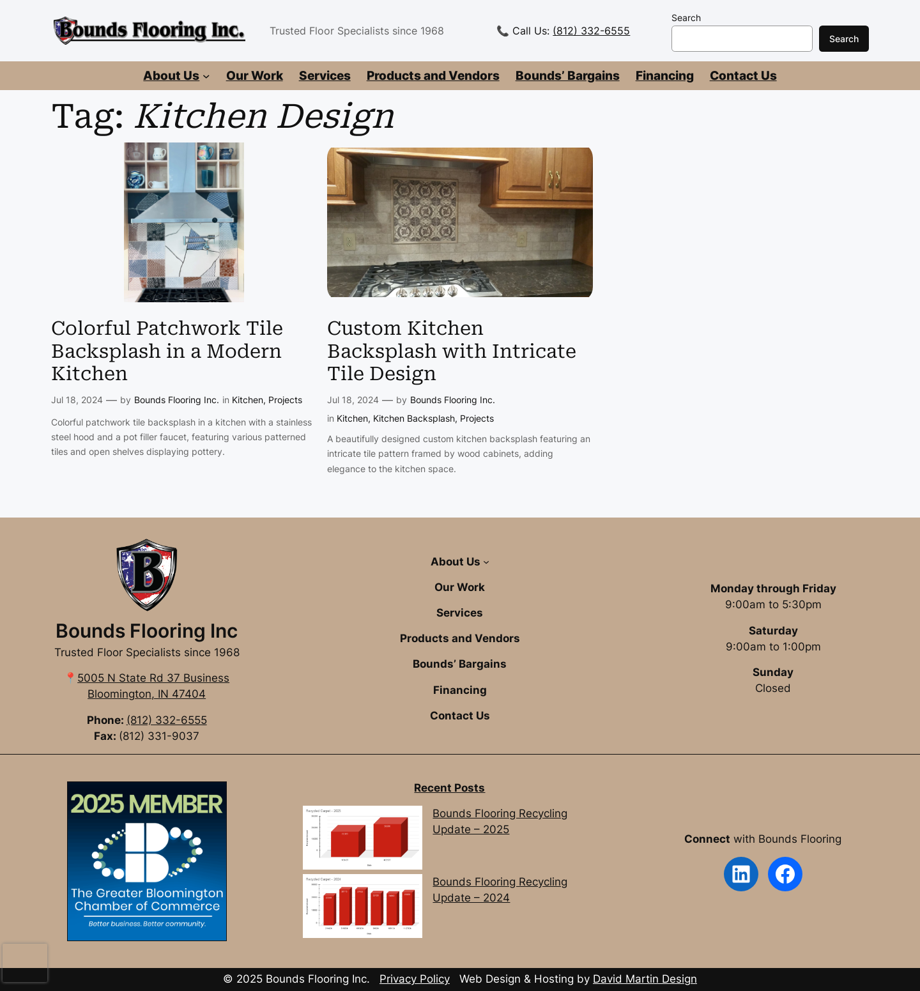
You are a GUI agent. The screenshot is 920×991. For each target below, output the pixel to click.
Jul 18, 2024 (77, 399)
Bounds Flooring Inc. (176, 399)
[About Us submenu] (206, 76)
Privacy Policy (414, 978)
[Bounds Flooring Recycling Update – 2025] (362, 840)
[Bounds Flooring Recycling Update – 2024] (362, 908)
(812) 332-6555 (591, 30)
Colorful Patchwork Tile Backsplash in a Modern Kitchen (167, 351)
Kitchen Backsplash (414, 418)
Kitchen (247, 399)
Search (686, 17)
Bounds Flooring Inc (147, 630)
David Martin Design (645, 978)
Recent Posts (449, 787)
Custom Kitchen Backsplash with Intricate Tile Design (451, 351)
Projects (285, 399)
